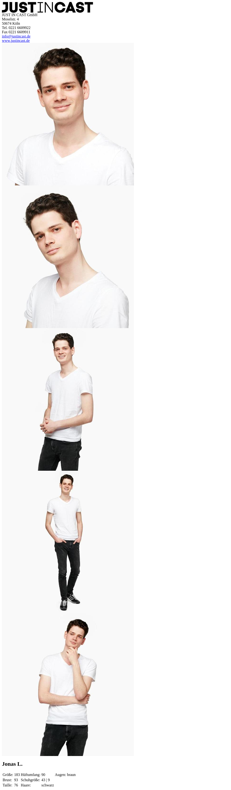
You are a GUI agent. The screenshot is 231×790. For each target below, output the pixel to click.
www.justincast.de (16, 41)
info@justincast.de (16, 36)
